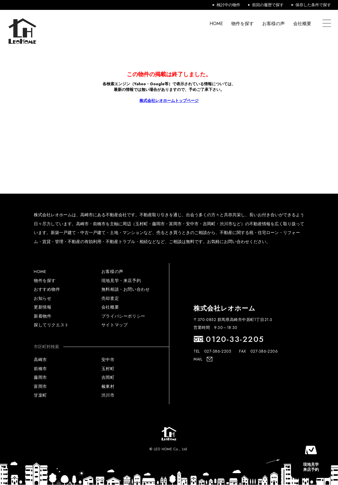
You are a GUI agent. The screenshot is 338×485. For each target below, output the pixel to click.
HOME (216, 23)
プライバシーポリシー (123, 316)
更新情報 (42, 307)
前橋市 (40, 369)
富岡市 (40, 386)
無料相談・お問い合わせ (125, 289)
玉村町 (108, 369)
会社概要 (302, 23)
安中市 (108, 360)
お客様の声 (273, 23)
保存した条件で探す (313, 5)
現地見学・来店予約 (121, 281)
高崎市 (40, 360)
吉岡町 (108, 377)
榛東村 (108, 386)
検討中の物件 (228, 5)
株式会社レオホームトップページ (169, 100)
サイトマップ (114, 325)
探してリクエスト (51, 325)
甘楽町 (40, 395)
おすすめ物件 (47, 289)
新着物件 (42, 316)
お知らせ (42, 298)
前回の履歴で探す (268, 5)
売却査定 (110, 298)
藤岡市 (40, 377)
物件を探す (242, 23)
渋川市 (108, 395)
